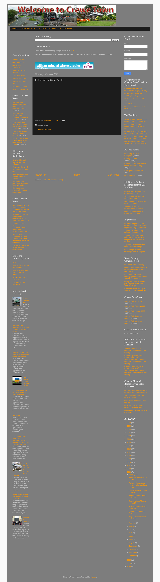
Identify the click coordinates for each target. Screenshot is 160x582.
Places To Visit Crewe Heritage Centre (26, 381)
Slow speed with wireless (133, 171)
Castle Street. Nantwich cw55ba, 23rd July (133, 95)
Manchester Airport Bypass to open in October (19, 133)
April (131, 529)
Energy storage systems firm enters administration (19, 190)
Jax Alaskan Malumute (17, 66)
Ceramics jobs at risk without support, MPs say (20, 169)
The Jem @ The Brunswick (18, 283)
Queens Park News (28, 28)
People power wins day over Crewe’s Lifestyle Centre (19, 392)
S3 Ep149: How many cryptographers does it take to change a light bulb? (135, 277)
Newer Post (41, 174)
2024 (129, 560)
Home (14, 28)
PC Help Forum (66, 28)
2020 (129, 462)
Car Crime (16, 415)
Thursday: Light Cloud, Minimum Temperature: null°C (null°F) (135, 351)
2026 (129, 566)
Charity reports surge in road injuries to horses (20, 176)
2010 (129, 429)
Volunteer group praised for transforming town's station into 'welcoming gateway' (20, 227)
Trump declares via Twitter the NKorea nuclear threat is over (135, 120)
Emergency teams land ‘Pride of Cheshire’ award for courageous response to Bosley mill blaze (20, 440)
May (131, 533)
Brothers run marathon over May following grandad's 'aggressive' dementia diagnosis (20, 238)
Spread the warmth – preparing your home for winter (20, 496)
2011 (129, 433)
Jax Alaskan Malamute (47, 28)
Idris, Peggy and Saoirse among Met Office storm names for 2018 (19, 125)
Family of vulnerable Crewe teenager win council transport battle (20, 141)
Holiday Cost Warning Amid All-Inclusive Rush (134, 192)
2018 (129, 455)
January (132, 475)
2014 (129, 442)
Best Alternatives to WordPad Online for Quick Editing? (135, 165)
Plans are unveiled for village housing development (20, 247)
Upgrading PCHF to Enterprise (131, 155)
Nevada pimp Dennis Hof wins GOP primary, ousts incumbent (135, 132)
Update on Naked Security (134, 265)
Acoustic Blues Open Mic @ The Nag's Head (20, 272)
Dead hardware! (130, 176)
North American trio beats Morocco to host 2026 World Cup (135, 126)
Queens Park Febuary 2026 (134, 306)
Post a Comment (44, 129)
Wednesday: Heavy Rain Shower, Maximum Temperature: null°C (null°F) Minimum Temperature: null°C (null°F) (135, 360)
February (132, 523)
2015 (129, 446)
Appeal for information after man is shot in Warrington (134, 246)
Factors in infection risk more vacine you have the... (138, 485)
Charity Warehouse (26, 300)
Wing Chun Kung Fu (20, 89)
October (132, 549)
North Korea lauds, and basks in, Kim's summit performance (135, 137)
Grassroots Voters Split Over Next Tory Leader (135, 202)
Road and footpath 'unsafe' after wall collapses (19, 162)
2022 (129, 469)
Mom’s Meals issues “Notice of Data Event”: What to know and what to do (135, 270)
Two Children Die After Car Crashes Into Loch (134, 197)
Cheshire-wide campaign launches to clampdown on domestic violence (20, 105)
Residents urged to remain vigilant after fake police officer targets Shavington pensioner (135, 226)
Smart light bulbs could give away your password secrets (135, 290)
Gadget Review (18, 59)
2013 (129, 439)
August (132, 543)
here (72, 51)
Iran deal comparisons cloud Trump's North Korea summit (135, 142)
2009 (129, 426)
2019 (129, 459)
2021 (129, 465)
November (133, 552)
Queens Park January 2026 (134, 311)
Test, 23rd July (129, 104)
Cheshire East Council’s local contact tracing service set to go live (20, 328)
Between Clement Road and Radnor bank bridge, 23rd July (135, 90)
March (131, 526)
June (131, 536)
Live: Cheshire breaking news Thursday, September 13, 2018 (20, 116)
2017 (129, 452)
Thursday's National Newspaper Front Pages (133, 207)
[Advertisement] (77, 154)
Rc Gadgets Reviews (20, 86)
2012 (129, 436)
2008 (129, 423)
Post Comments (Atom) (54, 180)
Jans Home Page (19, 62)
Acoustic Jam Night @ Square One (20, 266)
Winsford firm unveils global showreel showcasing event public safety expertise (20, 217)
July (130, 539)
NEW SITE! (16, 262)
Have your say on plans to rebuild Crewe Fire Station (134, 406)
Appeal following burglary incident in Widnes (133, 232)
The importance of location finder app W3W (134, 396)
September (133, 546)
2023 (129, 472)
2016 (129, 449)
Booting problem (130, 159)
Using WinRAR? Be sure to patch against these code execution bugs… (134, 284)
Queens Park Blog (19, 78)
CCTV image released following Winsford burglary (134, 251)
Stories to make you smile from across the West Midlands (20, 183)
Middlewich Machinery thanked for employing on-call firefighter (136, 391)
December (133, 556)
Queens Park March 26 (133, 301)
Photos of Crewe (18, 75)
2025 (129, 563)
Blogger (93, 577)
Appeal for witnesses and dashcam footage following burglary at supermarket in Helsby (134, 239)
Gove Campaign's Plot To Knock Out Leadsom (133, 212)
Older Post (113, 174)
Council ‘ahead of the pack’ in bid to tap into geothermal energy (20, 354)
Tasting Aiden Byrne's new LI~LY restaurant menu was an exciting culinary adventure (20, 208)
